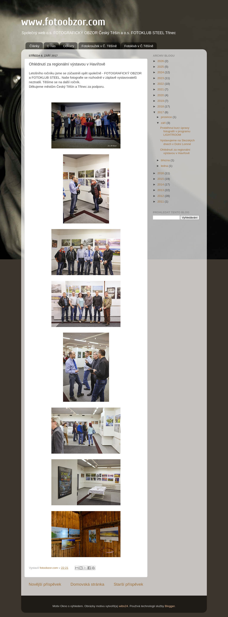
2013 (161, 190)
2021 (161, 89)
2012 (161, 196)
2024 (161, 72)
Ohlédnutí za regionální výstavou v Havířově (175, 151)
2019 (161, 100)
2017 (161, 112)
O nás (51, 46)
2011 (161, 201)
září (163, 122)
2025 (161, 66)
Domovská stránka (87, 584)
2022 (161, 83)
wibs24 (123, 606)
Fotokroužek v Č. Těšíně (99, 46)
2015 (161, 178)
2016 (161, 173)
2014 (161, 184)
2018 (161, 106)
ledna (165, 165)
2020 (161, 95)
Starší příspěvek (128, 584)
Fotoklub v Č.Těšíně (138, 46)
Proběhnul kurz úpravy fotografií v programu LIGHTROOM (175, 131)
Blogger (170, 606)
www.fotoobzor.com (63, 22)
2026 (161, 61)
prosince (167, 117)
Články (35, 46)
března (166, 160)
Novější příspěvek (45, 584)
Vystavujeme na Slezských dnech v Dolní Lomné (177, 142)
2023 (161, 78)
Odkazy (68, 46)
